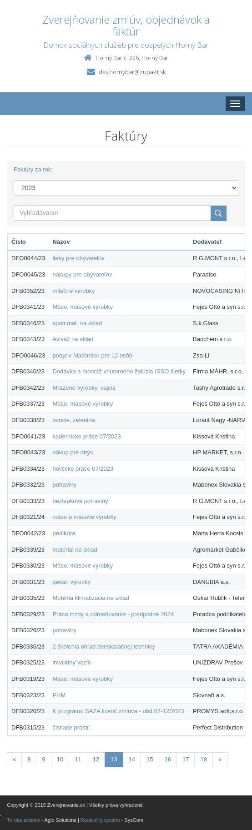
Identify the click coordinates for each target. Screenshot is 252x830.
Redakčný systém (100, 820)
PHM (59, 695)
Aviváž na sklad (72, 339)
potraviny (64, 484)
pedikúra (63, 533)
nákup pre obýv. (73, 452)
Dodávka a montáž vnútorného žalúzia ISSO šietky (119, 371)
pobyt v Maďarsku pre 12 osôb (92, 355)
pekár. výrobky (71, 581)
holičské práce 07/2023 (82, 468)
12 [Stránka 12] (96, 759)
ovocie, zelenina (73, 420)
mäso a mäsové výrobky (84, 516)
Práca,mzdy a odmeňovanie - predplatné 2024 (113, 614)
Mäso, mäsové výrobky (82, 306)
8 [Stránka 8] (28, 759)
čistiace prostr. (71, 727)
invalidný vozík (71, 662)
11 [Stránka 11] (78, 759)
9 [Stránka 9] (43, 759)
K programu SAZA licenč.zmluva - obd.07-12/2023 (118, 711)
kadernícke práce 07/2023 (86, 436)
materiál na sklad (74, 549)
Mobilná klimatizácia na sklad (90, 597)
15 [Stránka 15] (149, 759)
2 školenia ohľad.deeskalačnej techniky (103, 646)
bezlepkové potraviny (80, 501)
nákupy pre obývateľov (82, 274)
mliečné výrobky (73, 290)
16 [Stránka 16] (168, 759)
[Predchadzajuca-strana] (14, 759)
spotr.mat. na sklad (77, 323)
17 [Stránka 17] (185, 759)
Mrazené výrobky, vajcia (83, 387)
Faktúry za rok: (33, 169)
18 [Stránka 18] (203, 759)
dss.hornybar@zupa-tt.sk (132, 72)
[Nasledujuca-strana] (219, 759)
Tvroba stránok (23, 820)
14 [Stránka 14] (132, 759)
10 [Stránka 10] (60, 759)
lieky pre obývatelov (78, 258)
